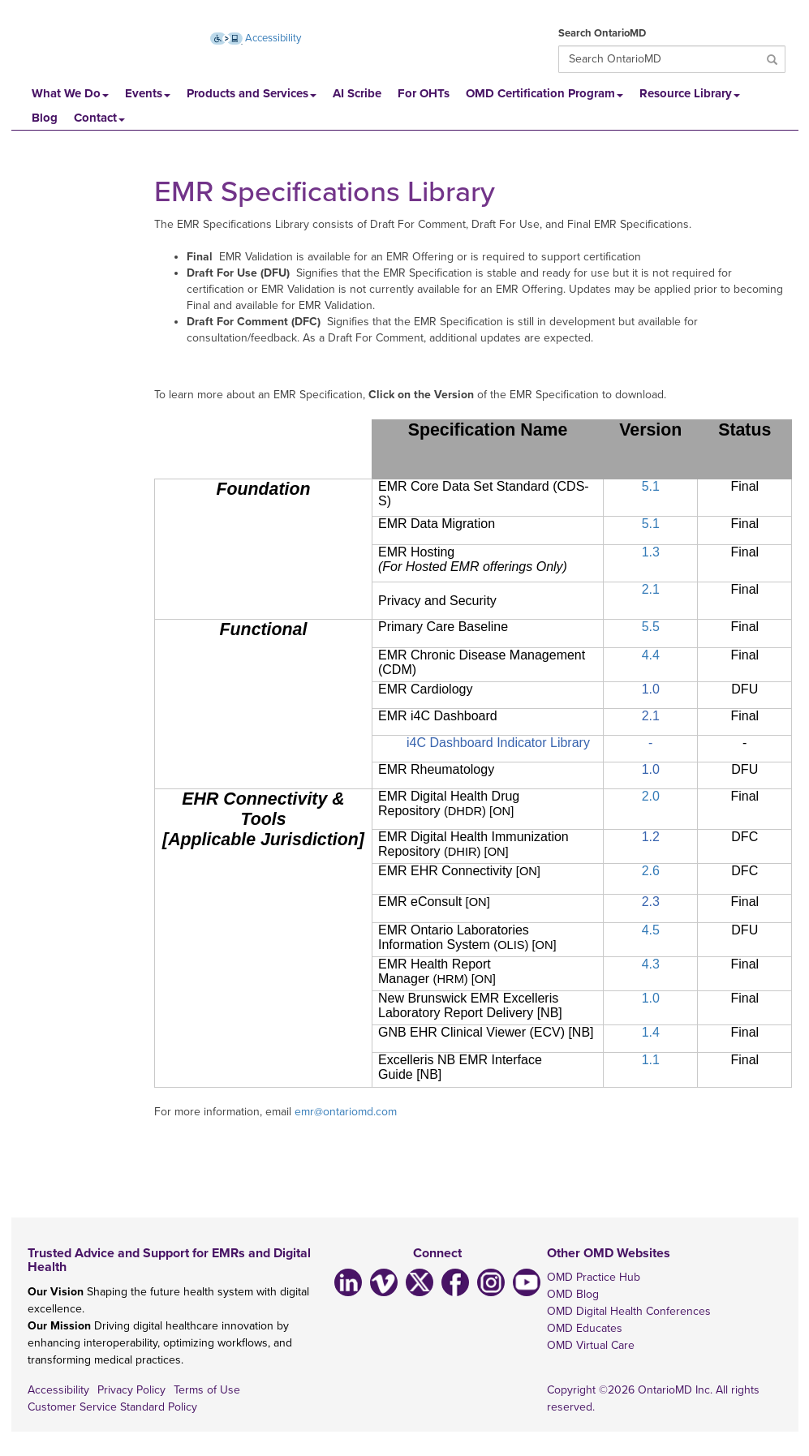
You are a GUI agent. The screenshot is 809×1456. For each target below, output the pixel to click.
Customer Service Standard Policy (112, 1407)
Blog (45, 117)
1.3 (651, 552)
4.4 (651, 655)
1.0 (651, 998)
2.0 (651, 796)
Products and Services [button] (251, 93)
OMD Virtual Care (591, 1345)
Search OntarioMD (602, 33)
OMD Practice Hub (593, 1277)
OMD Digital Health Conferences (629, 1311)
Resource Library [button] (689, 93)
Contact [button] (99, 117)
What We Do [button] (70, 93)
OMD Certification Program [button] (544, 93)
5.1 (651, 486)
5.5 (651, 627)
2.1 (651, 589)
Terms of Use (207, 1390)
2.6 (651, 871)
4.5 (651, 930)
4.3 (651, 964)
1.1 (651, 1060)
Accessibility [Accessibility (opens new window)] (255, 38)
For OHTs (424, 93)
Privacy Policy (131, 1390)
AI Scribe (357, 93)
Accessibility (58, 1390)
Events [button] (147, 93)
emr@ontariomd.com (346, 1112)
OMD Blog (573, 1294)
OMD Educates (584, 1328)
